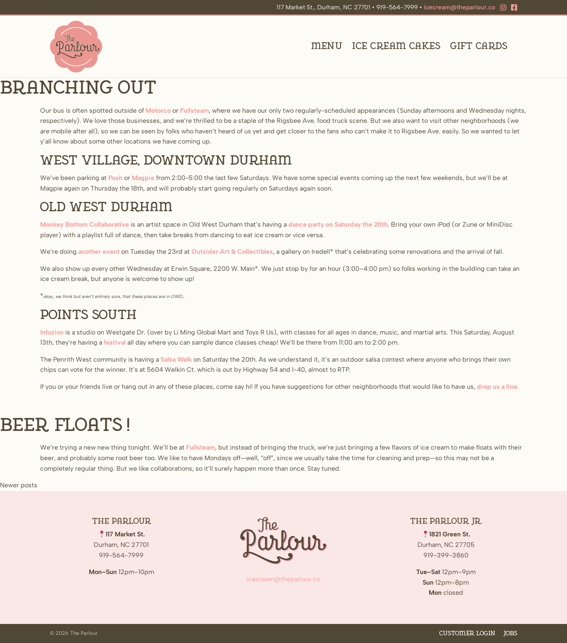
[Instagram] (503, 7)
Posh (115, 178)
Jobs (510, 633)
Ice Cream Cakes (396, 46)
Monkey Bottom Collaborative (84, 225)
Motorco (158, 111)
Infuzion (52, 333)
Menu (327, 46)
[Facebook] (514, 7)
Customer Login (467, 633)
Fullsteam (194, 111)
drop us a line (497, 387)
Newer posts (18, 485)
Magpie (143, 178)
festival (115, 343)
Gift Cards (478, 46)
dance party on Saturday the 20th (338, 225)
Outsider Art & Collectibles (232, 252)
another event (99, 252)
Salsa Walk (176, 360)
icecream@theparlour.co (459, 7)
